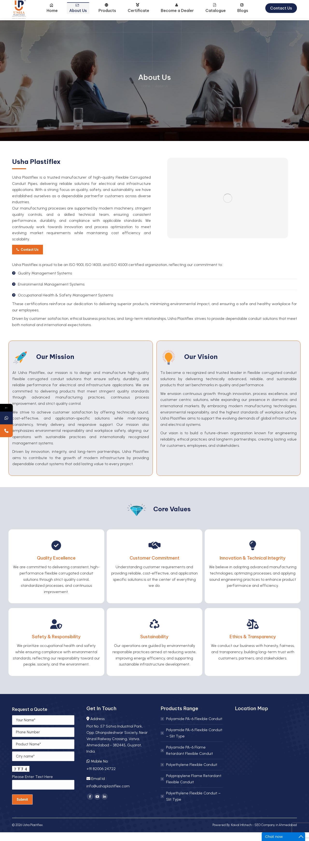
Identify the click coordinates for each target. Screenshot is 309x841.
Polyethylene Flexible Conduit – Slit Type (193, 804)
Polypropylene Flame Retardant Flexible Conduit (193, 787)
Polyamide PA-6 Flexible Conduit (194, 727)
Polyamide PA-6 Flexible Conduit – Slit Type (194, 741)
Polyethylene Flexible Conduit (191, 773)
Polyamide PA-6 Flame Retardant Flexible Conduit (189, 759)
